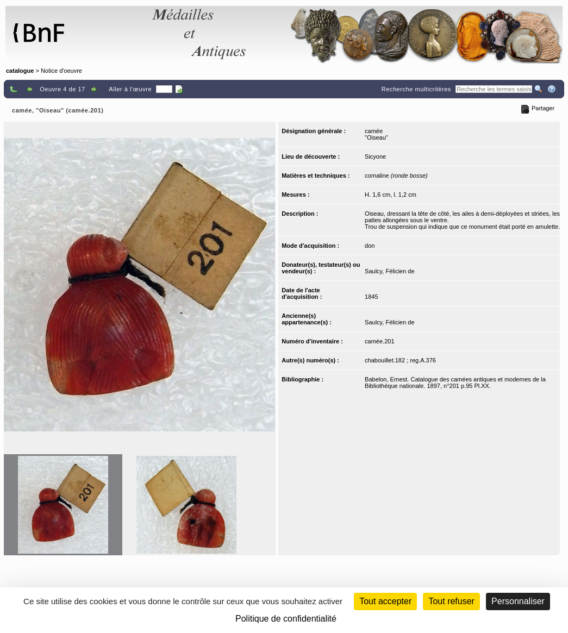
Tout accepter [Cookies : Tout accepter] (385, 601)
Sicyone (375, 156)
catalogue (20, 70)
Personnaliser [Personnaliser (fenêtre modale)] (518, 601)
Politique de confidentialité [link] (285, 618)
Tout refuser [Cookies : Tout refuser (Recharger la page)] (451, 601)
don (369, 245)
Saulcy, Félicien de (390, 271)
